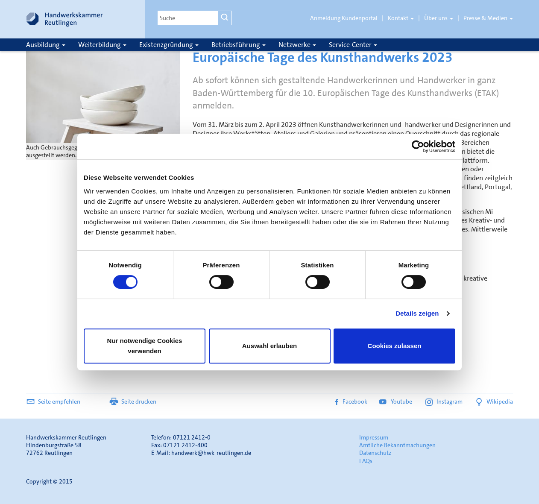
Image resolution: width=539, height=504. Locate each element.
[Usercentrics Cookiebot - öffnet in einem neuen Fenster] (418, 146)
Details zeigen (417, 313)
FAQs (365, 461)
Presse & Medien (488, 18)
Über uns (438, 18)
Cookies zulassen (395, 345)
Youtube (396, 401)
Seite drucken (132, 401)
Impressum (373, 437)
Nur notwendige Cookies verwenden (144, 346)
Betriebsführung (238, 44)
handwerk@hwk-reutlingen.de (211, 453)
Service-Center (353, 44)
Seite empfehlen (53, 401)
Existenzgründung (169, 44)
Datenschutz (375, 453)
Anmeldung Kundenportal (344, 18)
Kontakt (401, 18)
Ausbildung (45, 44)
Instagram (444, 401)
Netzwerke (297, 44)
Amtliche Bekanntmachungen (397, 445)
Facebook (351, 401)
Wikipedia (494, 401)
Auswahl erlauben (269, 345)
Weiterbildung (102, 44)
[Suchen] (224, 18)
